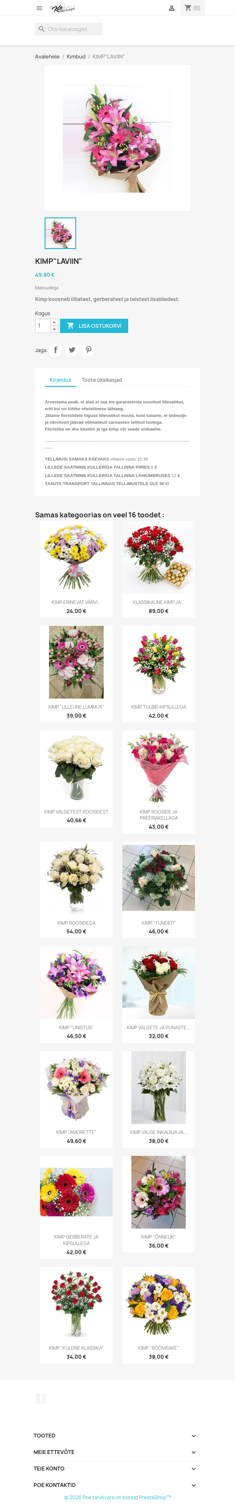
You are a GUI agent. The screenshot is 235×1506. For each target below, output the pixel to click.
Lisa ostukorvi (94, 326)
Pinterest (88, 349)
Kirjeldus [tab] (60, 380)
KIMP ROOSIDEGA (76, 923)
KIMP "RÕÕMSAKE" (158, 1348)
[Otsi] (68, 29)
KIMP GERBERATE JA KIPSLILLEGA (76, 1240)
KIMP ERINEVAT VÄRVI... (76, 602)
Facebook (41, 1398)
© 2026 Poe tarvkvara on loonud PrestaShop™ (117, 1497)
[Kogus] (43, 326)
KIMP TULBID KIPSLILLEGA (158, 707)
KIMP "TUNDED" (159, 923)
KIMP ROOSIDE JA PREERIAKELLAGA (159, 815)
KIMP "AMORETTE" (76, 1132)
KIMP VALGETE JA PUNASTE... (158, 1027)
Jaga (55, 349)
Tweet (72, 349)
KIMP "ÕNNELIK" (158, 1237)
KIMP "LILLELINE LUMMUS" (76, 707)
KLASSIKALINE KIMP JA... (159, 602)
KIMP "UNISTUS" (76, 1027)
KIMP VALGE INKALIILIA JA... (158, 1132)
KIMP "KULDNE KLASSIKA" (76, 1348)
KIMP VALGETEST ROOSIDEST (76, 812)
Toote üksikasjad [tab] (102, 380)
